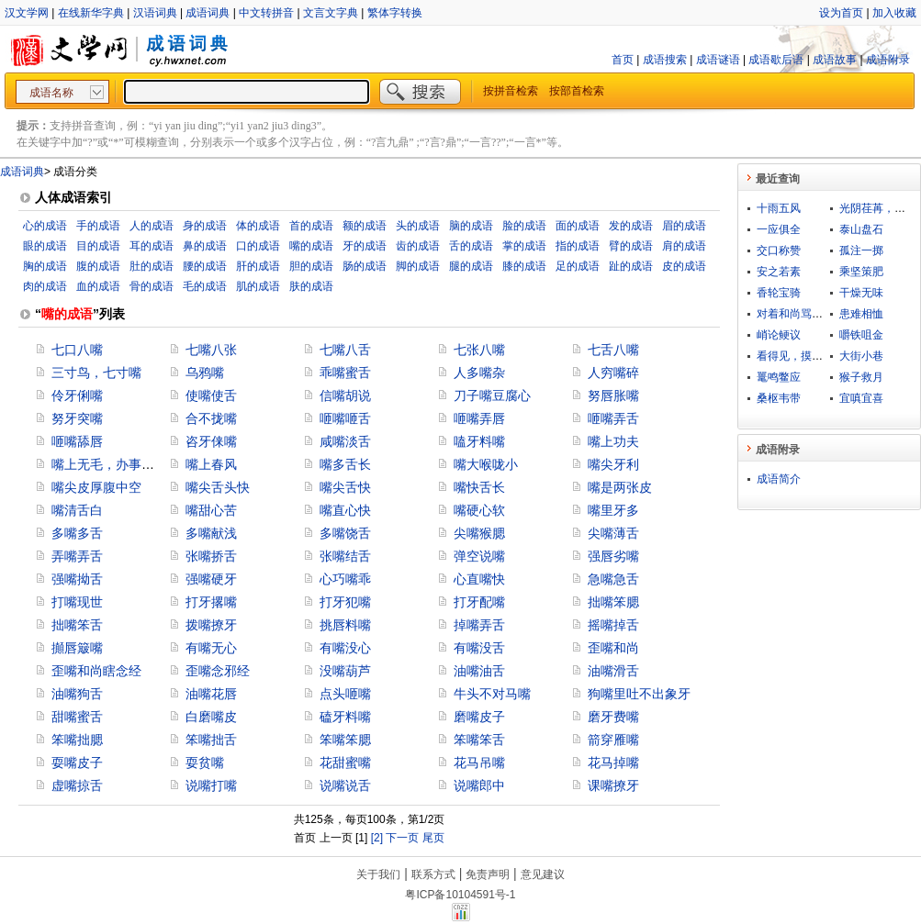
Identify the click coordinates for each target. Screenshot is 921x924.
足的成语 (578, 266)
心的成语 (45, 225)
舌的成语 (471, 245)
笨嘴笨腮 (345, 739)
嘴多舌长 (345, 464)
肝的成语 (258, 266)
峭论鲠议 (779, 334)
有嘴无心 (211, 647)
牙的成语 (365, 245)
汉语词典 (155, 12)
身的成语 (205, 225)
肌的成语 (258, 286)
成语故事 (835, 59)
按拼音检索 (510, 90)
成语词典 (207, 12)
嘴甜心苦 (211, 510)
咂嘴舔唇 (77, 441)
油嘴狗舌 (77, 693)
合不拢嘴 (211, 418)
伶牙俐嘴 (77, 395)
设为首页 (841, 12)
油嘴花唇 (211, 693)
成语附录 (888, 59)
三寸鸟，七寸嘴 (96, 372)
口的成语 (258, 245)
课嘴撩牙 (613, 785)
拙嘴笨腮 (613, 602)
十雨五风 (779, 208)
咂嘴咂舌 (345, 418)
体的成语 (258, 225)
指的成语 (578, 245)
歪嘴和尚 (613, 647)
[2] (377, 837)
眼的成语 (45, 245)
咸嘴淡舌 (345, 441)
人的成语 (151, 225)
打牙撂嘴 (211, 602)
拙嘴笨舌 (77, 625)
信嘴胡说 (345, 395)
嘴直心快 (345, 510)
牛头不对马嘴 (492, 693)
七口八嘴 (77, 349)
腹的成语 (98, 266)
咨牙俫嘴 (211, 441)
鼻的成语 (205, 245)
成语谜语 (718, 59)
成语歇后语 (775, 59)
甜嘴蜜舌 (77, 716)
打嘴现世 (77, 602)
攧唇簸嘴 (77, 647)
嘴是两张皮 (620, 487)
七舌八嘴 (613, 349)
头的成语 (418, 225)
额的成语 (365, 225)
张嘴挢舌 (211, 556)
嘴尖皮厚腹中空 (96, 487)
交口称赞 (779, 250)
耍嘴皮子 (77, 762)
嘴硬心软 (479, 510)
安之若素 (779, 271)
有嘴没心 (345, 647)
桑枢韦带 (779, 398)
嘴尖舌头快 (217, 487)
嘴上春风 (211, 464)
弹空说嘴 (479, 556)
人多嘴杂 (479, 372)
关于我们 (378, 874)
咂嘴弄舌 (613, 418)
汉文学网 (27, 12)
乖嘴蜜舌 (345, 372)
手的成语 (98, 225)
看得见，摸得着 (795, 356)
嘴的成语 (311, 245)
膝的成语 (524, 266)
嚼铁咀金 (861, 334)
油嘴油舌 (479, 670)
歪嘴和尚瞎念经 (96, 670)
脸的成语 (524, 225)
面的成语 (578, 225)
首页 (623, 59)
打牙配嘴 (479, 602)
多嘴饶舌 (345, 533)
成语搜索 (665, 59)
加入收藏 (894, 12)
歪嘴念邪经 (217, 670)
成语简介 (779, 479)
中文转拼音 (266, 12)
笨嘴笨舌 (479, 739)
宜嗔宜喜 (861, 398)
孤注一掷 (861, 250)
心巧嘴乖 (345, 579)
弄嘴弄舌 (77, 556)
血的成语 (98, 286)
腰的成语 (205, 266)
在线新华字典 (91, 12)
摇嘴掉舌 (613, 625)
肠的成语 (365, 266)
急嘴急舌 (613, 579)
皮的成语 (684, 266)
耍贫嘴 (204, 762)
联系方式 (433, 874)
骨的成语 (151, 286)
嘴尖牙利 (613, 464)
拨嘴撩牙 (211, 625)
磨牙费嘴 (613, 716)
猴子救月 (861, 377)
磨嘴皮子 (479, 716)
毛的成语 (205, 286)
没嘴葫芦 (345, 670)
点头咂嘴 (345, 693)
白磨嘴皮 (211, 716)
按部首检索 (576, 90)
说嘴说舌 (345, 785)
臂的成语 (631, 245)
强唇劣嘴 (613, 556)
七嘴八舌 (345, 349)
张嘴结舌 (345, 556)
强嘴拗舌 (77, 579)
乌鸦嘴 (204, 372)
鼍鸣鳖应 (779, 377)
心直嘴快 (479, 579)
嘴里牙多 (613, 510)
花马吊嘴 (479, 762)
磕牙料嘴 (345, 716)
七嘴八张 (211, 349)
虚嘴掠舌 (77, 785)
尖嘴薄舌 (613, 533)
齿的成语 (418, 245)
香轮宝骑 (779, 292)
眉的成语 (684, 225)
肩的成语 (684, 245)
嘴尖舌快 (345, 487)
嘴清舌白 (77, 510)
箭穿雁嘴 (613, 739)
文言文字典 (330, 12)
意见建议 (543, 874)
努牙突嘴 (77, 418)
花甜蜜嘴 (345, 762)
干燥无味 (861, 292)
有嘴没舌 (479, 647)
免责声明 (488, 874)
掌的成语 (524, 245)
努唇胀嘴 (613, 395)
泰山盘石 (861, 229)
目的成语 (98, 245)
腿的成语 (471, 266)
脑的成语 (471, 225)
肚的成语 (151, 266)
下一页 (402, 837)
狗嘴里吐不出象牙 (639, 693)
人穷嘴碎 (613, 372)
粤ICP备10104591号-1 (460, 894)
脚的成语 (418, 266)
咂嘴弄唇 (479, 418)
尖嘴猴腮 (479, 533)
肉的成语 (45, 286)
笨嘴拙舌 (211, 739)
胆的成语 (311, 266)
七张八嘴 (479, 349)
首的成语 (311, 225)
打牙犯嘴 (345, 602)
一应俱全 (779, 229)
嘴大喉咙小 (486, 464)
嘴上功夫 (613, 441)
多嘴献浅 (211, 533)
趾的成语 (631, 266)
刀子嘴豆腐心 (492, 395)
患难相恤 (861, 313)
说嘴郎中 (479, 785)
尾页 (433, 837)
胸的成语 (45, 266)
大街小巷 (861, 356)
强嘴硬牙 (211, 579)
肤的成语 (311, 286)
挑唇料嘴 (345, 625)
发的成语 (631, 225)
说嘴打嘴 (211, 785)
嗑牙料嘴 (479, 441)
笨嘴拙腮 (77, 739)
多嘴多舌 (77, 533)
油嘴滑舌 (613, 670)
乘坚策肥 (861, 271)
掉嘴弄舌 (479, 625)
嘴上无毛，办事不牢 (109, 464)
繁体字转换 (394, 12)
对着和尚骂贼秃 (795, 313)
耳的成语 (151, 245)
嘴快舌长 (479, 487)
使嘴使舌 (211, 395)
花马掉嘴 (613, 762)
